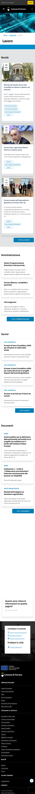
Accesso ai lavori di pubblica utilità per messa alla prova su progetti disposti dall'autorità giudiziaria (17, 370)
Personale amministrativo (9, 708)
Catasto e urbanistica (7, 736)
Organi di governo (6, 693)
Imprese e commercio (7, 730)
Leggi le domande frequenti (17, 637)
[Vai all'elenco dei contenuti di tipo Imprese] (8, 162)
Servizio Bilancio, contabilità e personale (16, 283)
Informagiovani (10, 302)
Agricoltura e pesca (7, 760)
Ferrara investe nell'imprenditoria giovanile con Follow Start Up (16, 201)
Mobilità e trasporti (7, 742)
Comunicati (4, 773)
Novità (3, 764)
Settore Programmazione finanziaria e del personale (14, 264)
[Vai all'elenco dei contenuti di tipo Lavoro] (8, 115)
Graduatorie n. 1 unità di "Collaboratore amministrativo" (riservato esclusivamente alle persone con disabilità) (16, 472)
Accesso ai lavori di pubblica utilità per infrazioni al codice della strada (17, 347)
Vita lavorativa (5, 727)
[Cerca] (32, 9)
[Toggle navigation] (4, 9)
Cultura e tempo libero (8, 724)
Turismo (3, 739)
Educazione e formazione (9, 745)
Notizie (3, 770)
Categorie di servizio (9, 715)
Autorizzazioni (5, 757)
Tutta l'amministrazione (20, 319)
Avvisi (3, 776)
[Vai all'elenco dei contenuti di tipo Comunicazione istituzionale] (12, 112)
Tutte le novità (23, 240)
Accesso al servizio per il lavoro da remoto (17, 394)
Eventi (7, 786)
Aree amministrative (7, 696)
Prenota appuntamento (16, 643)
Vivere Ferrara (7, 780)
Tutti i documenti (23, 511)
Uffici (2, 699)
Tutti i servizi (24, 410)
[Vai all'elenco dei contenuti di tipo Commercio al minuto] (10, 106)
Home (5, 35)
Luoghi (3, 786)
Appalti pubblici (5, 733)
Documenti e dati (6, 711)
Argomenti (12, 35)
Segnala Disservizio (15, 652)
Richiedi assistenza (15, 640)
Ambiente (4, 751)
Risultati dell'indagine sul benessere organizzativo (14, 493)
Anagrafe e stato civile (8, 721)
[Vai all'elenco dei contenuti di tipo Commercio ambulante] (11, 109)
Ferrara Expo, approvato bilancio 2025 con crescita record (16, 148)
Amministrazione (7, 687)
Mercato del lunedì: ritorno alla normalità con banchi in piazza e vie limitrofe (17, 87)
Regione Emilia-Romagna (8, 2)
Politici (3, 705)
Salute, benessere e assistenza (10, 754)
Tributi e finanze (6, 748)
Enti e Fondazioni (6, 702)
